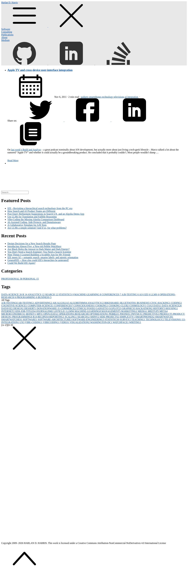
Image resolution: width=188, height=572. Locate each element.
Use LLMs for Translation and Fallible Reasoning (32, 216)
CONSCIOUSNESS (84, 305)
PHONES (125, 314)
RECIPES (43, 316)
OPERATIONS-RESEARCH (74, 314)
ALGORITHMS (79, 303)
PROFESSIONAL (12, 278)
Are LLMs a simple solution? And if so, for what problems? (37, 227)
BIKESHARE (112, 303)
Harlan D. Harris (94, 14)
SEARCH (51, 294)
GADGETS (102, 308)
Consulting (6, 32)
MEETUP (153, 311)
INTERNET (8, 311)
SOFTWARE (30, 319)
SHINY (95, 316)
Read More (13, 160)
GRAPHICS (129, 308)
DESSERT (30, 308)
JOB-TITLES (28, 311)
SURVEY (125, 319)
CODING (176, 303)
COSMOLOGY (138, 305)
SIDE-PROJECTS (109, 316)
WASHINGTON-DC (101, 322)
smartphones (95, 97)
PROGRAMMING (27, 297)
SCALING (71, 316)
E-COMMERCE (67, 308)
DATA (157, 305)
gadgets (85, 97)
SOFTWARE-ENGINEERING (88, 319)
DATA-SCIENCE (11, 294)
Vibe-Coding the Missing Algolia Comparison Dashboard (35, 219)
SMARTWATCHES (12, 319)
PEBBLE (114, 314)
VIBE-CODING (34, 322)
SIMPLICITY (127, 316)
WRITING (135, 322)
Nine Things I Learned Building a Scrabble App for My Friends (38, 254)
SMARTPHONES (145, 316)
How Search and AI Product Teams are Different (31, 211)
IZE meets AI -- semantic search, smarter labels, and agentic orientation (42, 257)
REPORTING (57, 316)
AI (141, 294)
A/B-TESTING (130, 294)
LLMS (155, 294)
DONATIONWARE (47, 308)
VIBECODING (51, 322)
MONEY (31, 314)
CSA (150, 305)
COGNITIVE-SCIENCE (14, 305)
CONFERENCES (112, 294)
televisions (119, 97)
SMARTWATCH (164, 316)
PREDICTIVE (151, 314)
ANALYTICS (36, 294)
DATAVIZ (7, 308)
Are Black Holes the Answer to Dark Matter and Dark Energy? (38, 249)
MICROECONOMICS (13, 314)
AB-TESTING (26, 303)
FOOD (91, 308)
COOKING (102, 305)
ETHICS (82, 308)
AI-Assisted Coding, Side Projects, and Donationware (34, 222)
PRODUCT (166, 314)
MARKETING (129, 311)
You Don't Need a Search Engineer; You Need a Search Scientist (39, 252)
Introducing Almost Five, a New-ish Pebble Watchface (34, 246)
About (4, 37)
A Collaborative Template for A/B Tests (27, 225)
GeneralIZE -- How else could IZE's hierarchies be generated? (38, 260)
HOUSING (171, 308)
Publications (7, 34)
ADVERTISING (43, 303)
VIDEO (64, 322)
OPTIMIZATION (99, 314)
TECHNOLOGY (155, 319)
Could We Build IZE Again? (21, 263)
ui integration (132, 97)
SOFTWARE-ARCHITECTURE (55, 319)
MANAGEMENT (111, 311)
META (163, 311)
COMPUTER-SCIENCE (41, 305)
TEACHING (138, 319)
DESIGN (18, 308)
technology (108, 97)
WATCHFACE (121, 322)
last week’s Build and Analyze (26, 149)
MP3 (40, 314)
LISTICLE (60, 311)
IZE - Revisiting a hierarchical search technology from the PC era (39, 208)
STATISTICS (66, 294)
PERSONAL (31, 278)
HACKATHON (144, 308)
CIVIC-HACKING (160, 303)
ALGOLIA (63, 303)
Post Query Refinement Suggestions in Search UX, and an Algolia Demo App (45, 214)
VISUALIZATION (80, 322)
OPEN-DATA (51, 314)
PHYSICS (137, 314)
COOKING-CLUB (119, 305)
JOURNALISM (45, 311)
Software (5, 29)
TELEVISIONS (173, 319)
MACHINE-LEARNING (88, 294)
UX (22, 322)
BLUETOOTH (128, 303)
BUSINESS (44, 297)
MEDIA (143, 311)
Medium (5, 40)
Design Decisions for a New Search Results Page (31, 243)
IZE (147, 294)
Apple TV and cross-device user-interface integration (40, 70)
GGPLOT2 (115, 308)
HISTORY (159, 308)
